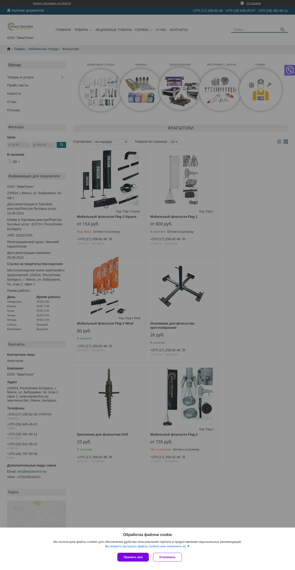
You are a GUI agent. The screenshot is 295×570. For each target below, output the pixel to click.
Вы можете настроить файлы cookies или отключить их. (146, 547)
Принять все (133, 557)
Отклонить (168, 557)
